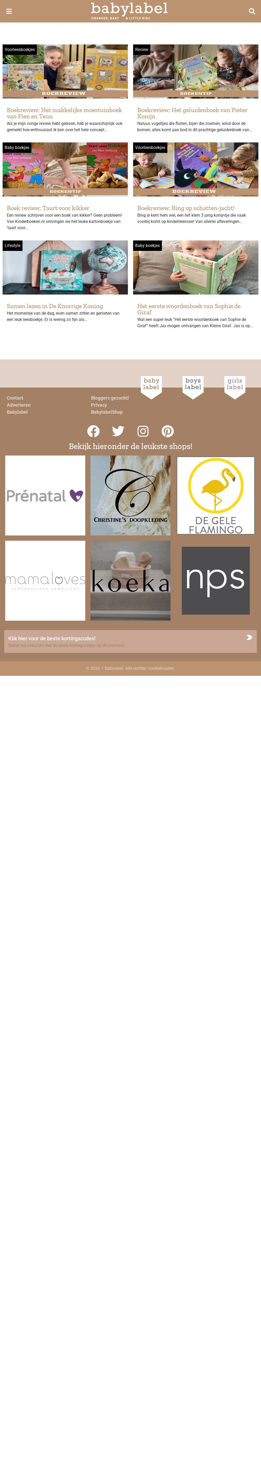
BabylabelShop (107, 412)
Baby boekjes (17, 147)
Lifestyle (12, 245)
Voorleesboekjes (20, 49)
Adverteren (19, 405)
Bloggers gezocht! (110, 398)
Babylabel (17, 412)
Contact (15, 398)
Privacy (99, 405)
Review (141, 49)
